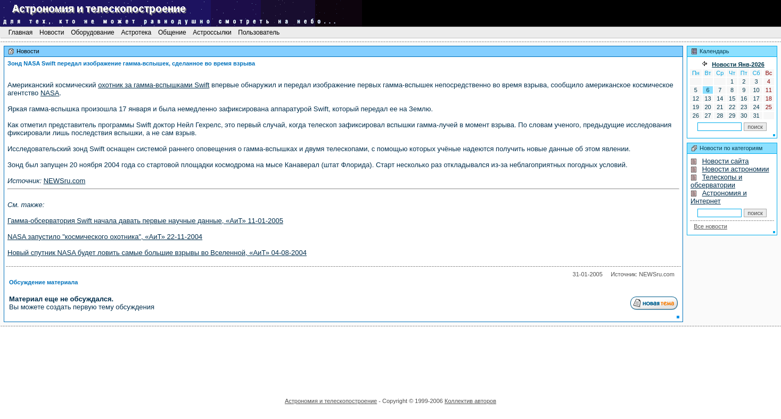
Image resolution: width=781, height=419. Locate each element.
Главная (20, 32)
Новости (52, 32)
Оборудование (92, 32)
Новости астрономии (735, 169)
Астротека (136, 32)
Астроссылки (212, 32)
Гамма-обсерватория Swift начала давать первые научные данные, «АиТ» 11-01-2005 (145, 221)
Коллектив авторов (470, 401)
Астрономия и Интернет (718, 197)
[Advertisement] (391, 358)
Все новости (710, 226)
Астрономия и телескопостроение (331, 401)
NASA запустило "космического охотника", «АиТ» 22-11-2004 (104, 237)
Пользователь (259, 32)
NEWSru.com (65, 181)
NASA (49, 93)
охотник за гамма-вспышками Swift (153, 85)
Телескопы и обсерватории (716, 181)
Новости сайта (725, 161)
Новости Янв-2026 (738, 64)
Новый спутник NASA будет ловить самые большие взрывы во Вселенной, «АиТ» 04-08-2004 (157, 253)
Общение (172, 32)
